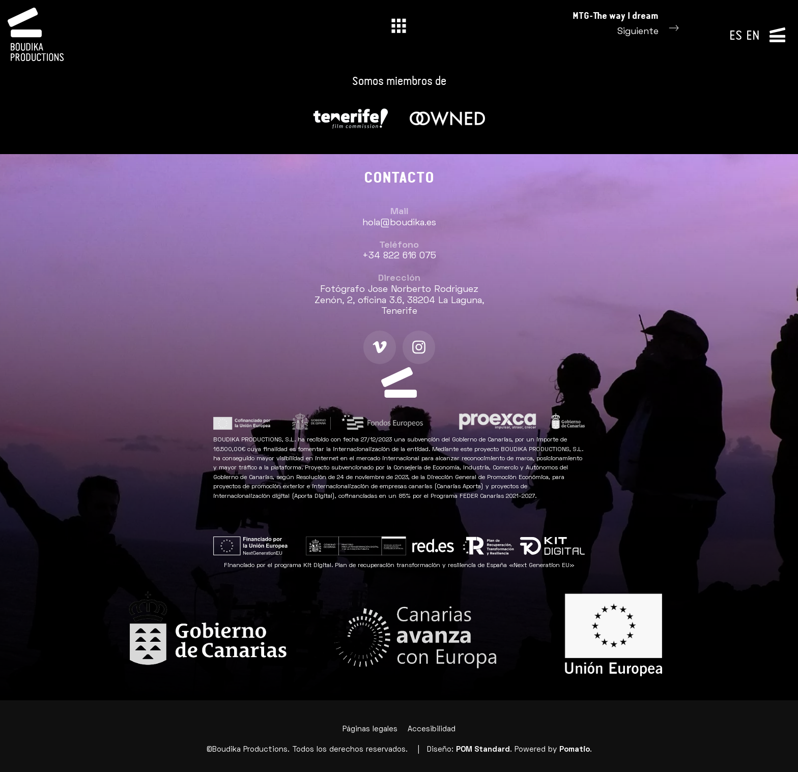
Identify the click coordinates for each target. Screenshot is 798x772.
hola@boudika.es (399, 223)
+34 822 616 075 (399, 256)
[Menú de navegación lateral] (777, 34)
